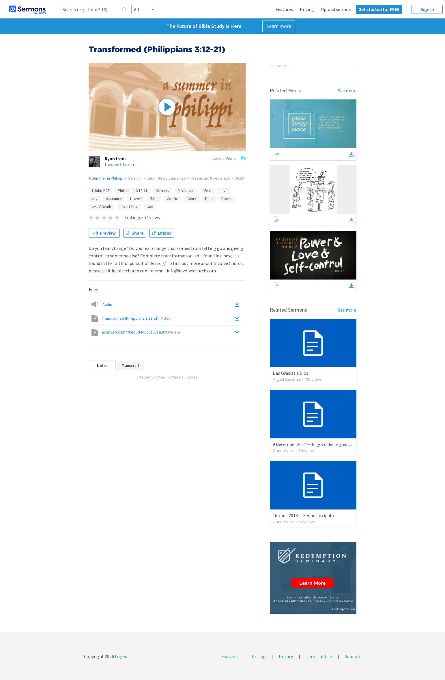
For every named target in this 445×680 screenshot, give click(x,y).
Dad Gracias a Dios (290, 373)
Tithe (154, 198)
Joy (94, 198)
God (150, 206)
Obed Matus (283, 450)
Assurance (113, 198)
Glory (192, 198)
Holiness (162, 190)
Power (226, 198)
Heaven (136, 198)
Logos (120, 656)
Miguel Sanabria (286, 379)
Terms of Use (319, 656)
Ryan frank (116, 158)
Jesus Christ (129, 206)
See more (347, 90)
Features (284, 9)
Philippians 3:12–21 (132, 190)
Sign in (427, 9)
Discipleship (186, 190)
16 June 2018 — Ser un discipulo (303, 515)
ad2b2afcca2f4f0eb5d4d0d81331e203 (141, 332)
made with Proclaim (228, 158)
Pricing (307, 9)
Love (223, 190)
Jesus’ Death (101, 206)
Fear (207, 190)
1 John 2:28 (100, 190)
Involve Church (119, 164)
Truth (209, 198)
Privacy (286, 656)
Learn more (278, 26)
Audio (107, 304)
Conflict (173, 198)
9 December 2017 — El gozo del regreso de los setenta (326, 444)
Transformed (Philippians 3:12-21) (137, 318)
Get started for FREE (378, 9)
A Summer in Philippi (106, 178)
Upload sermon (336, 9)
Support (353, 656)
